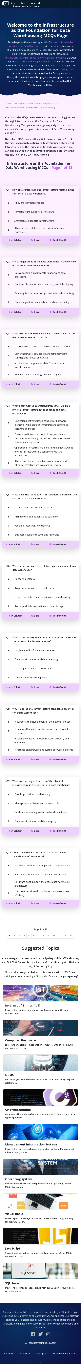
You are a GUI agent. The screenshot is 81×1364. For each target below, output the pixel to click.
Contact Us (25, 1353)
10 (54, 935)
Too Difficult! (57, 240)
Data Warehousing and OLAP (43, 103)
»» (70, 935)
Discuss (36, 240)
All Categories (21, 103)
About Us (9, 1353)
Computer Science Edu (22, 4)
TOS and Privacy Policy (62, 1353)
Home (8, 103)
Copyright (40, 1353)
